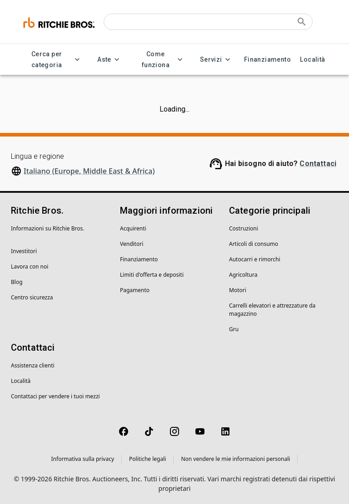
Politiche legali (147, 459)
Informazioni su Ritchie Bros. (48, 228)
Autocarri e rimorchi (254, 259)
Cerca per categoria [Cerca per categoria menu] (52, 59)
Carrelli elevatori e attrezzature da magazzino (272, 310)
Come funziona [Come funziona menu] (161, 59)
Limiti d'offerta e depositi (152, 275)
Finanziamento (267, 59)
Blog (17, 282)
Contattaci (317, 163)
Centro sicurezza (32, 297)
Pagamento (135, 290)
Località (312, 59)
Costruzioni (243, 228)
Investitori (24, 251)
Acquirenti (133, 228)
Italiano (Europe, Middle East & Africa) (89, 171)
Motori (237, 290)
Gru (234, 329)
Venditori (131, 244)
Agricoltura (243, 275)
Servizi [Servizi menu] (216, 59)
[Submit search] (301, 21)
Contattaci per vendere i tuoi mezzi (55, 396)
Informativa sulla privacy (83, 459)
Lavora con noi (29, 266)
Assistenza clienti (33, 365)
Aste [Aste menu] (110, 59)
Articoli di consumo (253, 244)
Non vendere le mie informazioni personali (235, 459)
